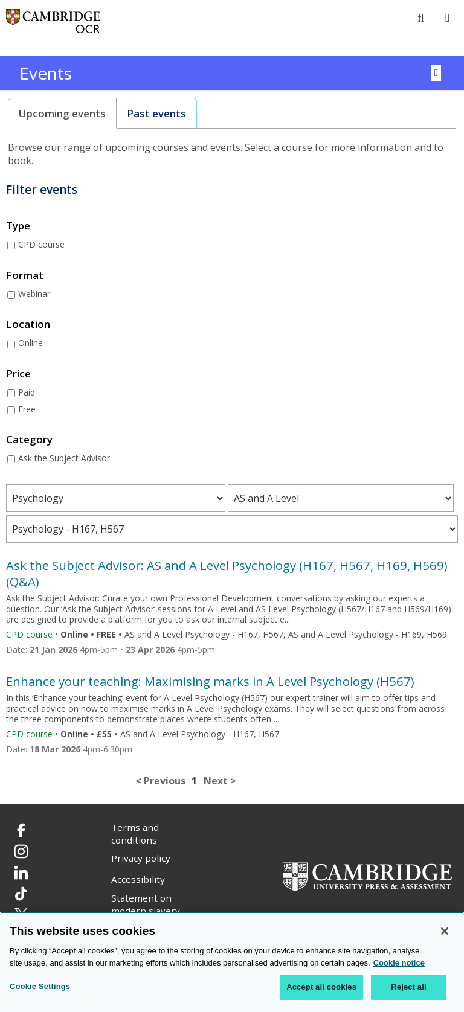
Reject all (408, 986)
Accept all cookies (321, 986)
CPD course (41, 244)
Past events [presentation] (156, 113)
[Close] (444, 931)
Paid (26, 392)
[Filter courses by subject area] (115, 498)
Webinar (34, 293)
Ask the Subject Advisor (64, 458)
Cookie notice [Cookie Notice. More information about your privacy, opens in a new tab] (399, 962)
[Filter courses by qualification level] (232, 529)
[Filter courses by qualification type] (341, 498)
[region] (232, 962)
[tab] (62, 113)
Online (30, 342)
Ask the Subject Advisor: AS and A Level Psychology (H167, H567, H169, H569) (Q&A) (227, 573)
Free (27, 409)
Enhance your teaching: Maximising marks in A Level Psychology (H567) (210, 681)
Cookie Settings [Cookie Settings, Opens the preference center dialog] (40, 986)
